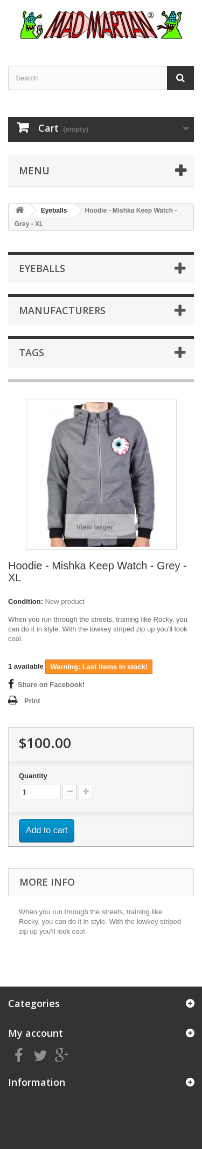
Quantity (33, 776)
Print (32, 701)
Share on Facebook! (51, 685)
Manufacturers (62, 310)
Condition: (25, 601)
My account (35, 1032)
